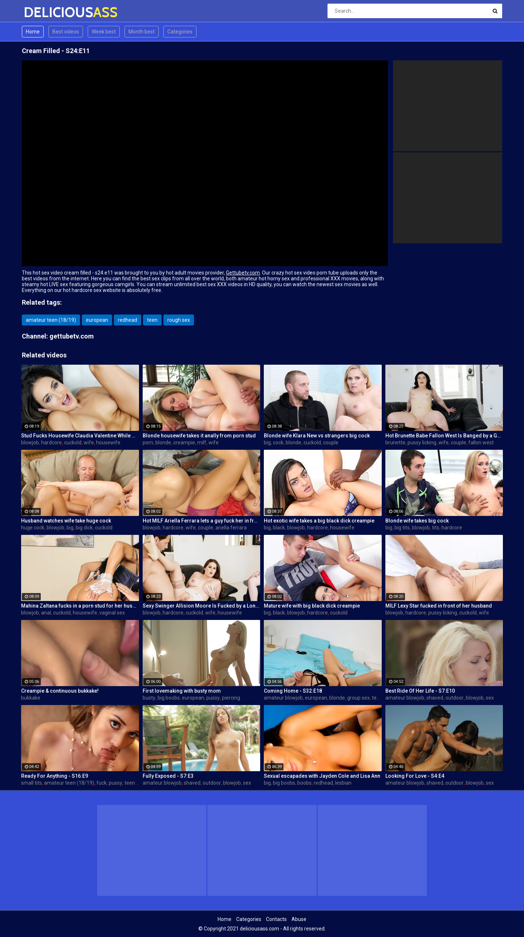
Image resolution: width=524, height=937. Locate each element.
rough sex (178, 320)
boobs (304, 783)
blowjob (30, 442)
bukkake (30, 698)
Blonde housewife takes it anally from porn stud (199, 436)
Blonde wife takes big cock (417, 521)
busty (149, 698)
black (279, 527)
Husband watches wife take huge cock (66, 521)
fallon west (481, 442)
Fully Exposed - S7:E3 (168, 776)
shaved (434, 698)
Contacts (276, 919)
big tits (402, 527)
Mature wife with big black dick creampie (312, 606)
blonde (163, 442)
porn (148, 442)
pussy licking (422, 442)
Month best (141, 32)
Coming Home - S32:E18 (293, 691)
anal (46, 613)
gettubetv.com (71, 336)
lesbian (343, 783)
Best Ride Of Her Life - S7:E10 (420, 691)
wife (89, 442)
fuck (101, 783)
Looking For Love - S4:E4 (414, 776)
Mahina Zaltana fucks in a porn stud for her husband (80, 606)
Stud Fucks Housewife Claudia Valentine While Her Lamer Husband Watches (80, 436)
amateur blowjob (283, 698)
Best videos (65, 32)
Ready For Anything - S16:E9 (54, 776)
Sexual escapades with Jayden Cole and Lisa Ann (322, 776)
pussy (213, 698)
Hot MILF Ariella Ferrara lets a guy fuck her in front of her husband (202, 521)
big (267, 442)
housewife (108, 442)
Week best (104, 32)
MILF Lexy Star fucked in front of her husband (438, 606)
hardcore (51, 442)
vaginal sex (112, 613)
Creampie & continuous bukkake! (60, 691)
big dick (84, 527)
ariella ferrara (231, 527)
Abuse (298, 919)
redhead (127, 320)
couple (330, 442)
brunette (395, 442)
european (97, 320)
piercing (231, 698)
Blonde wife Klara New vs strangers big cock (317, 436)
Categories (179, 32)
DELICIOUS (43, 12)
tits (435, 527)
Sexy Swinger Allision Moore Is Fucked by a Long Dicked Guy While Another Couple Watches (202, 606)
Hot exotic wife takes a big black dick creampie (319, 521)
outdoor (454, 698)
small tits (31, 783)
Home (33, 32)
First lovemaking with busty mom (182, 691)
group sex (358, 698)
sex (490, 698)
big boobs (169, 698)
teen (152, 320)
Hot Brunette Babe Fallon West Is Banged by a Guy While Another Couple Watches (444, 436)
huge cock (32, 527)
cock (278, 442)
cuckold (73, 442)
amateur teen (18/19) (51, 320)
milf (201, 442)
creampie (184, 442)
